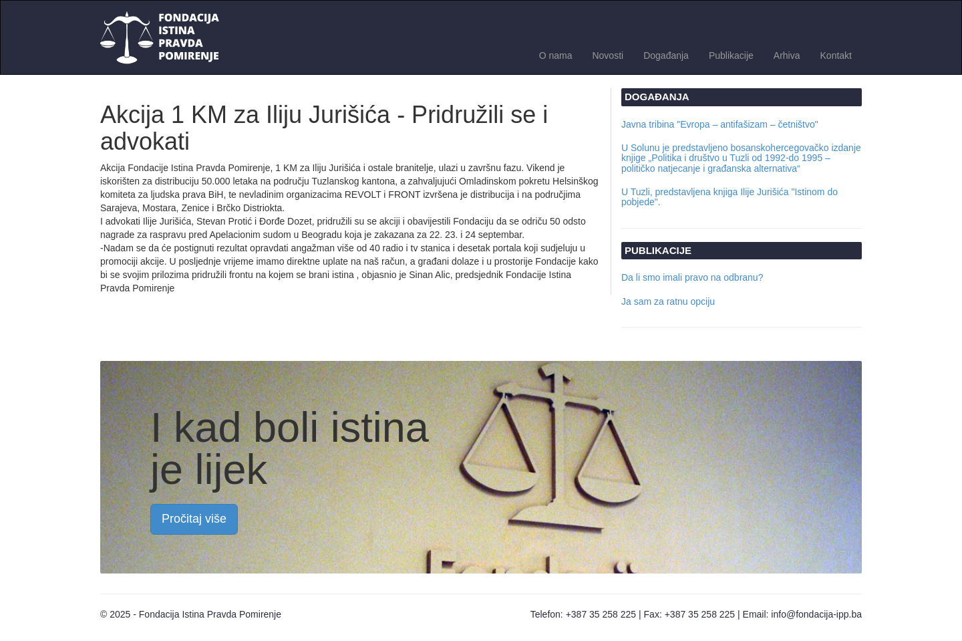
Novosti (607, 55)
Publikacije (731, 55)
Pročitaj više (194, 518)
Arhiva (787, 55)
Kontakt (836, 55)
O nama (556, 55)
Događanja (666, 55)
